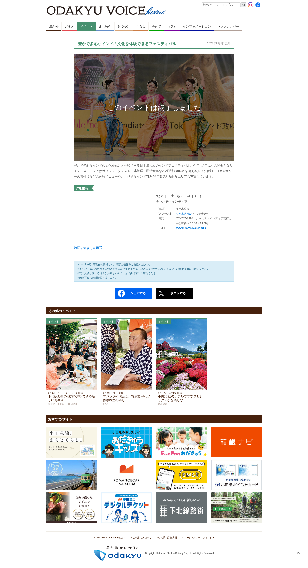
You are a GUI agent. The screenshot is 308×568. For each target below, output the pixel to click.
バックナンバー (228, 26)
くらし (141, 26)
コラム (172, 26)
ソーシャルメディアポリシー (199, 537)
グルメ (69, 26)
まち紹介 (105, 26)
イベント (86, 26)
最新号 (54, 26)
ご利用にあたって (142, 537)
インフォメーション (197, 26)
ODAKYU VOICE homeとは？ (111, 537)
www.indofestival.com (191, 228)
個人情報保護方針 (167, 537)
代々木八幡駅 (184, 213)
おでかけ (123, 26)
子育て (156, 26)
